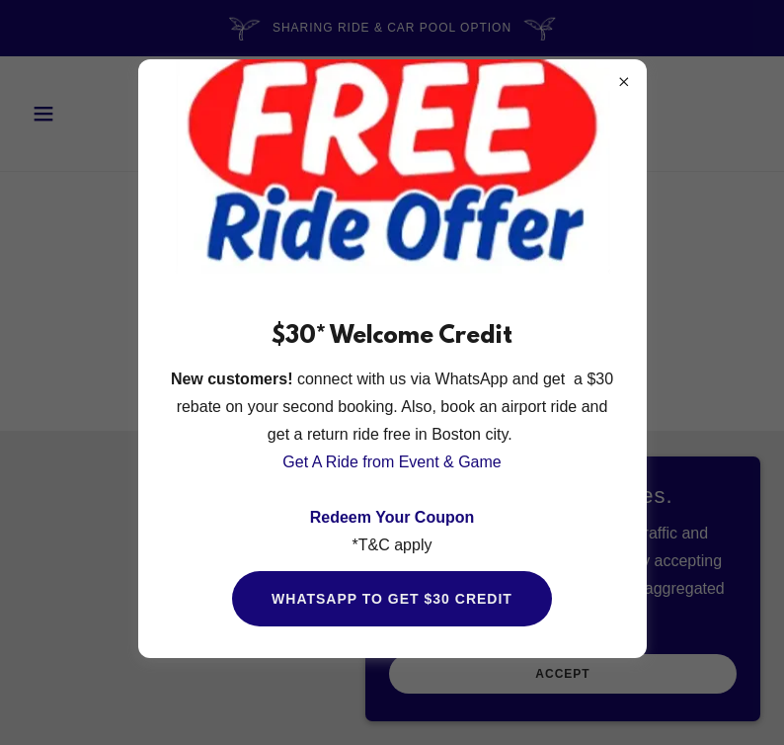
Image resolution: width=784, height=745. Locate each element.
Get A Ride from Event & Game (391, 462)
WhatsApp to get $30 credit (392, 599)
